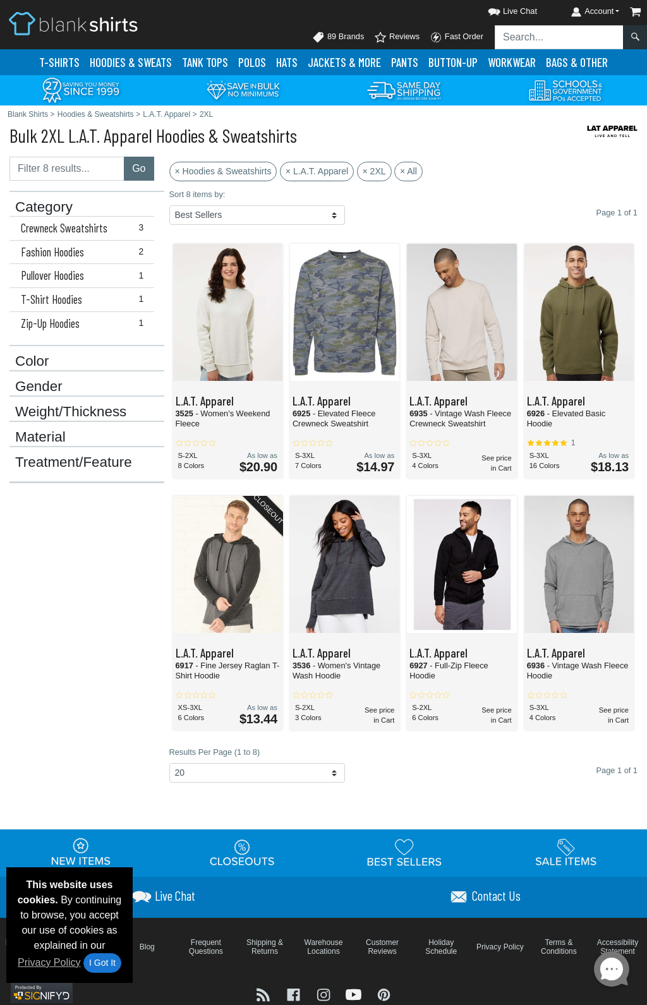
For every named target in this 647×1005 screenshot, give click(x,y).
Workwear (512, 62)
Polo (252, 62)
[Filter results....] (66, 169)
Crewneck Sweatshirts (85, 228)
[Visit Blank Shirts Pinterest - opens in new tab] (383, 994)
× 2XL (374, 171)
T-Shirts (59, 62)
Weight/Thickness (70, 412)
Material (40, 437)
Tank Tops (205, 62)
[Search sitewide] (559, 37)
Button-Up (453, 62)
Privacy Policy (49, 962)
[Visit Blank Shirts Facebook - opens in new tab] (295, 994)
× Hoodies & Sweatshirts (223, 171)
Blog (147, 946)
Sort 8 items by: (197, 194)
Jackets (344, 62)
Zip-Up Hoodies (85, 323)
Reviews (397, 37)
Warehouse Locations (324, 947)
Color (32, 361)
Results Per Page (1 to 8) (214, 752)
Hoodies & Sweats (131, 62)
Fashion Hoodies (85, 252)
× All (408, 171)
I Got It (102, 963)
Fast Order (456, 37)
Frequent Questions (206, 947)
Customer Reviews (382, 947)
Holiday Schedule (441, 947)
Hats (287, 62)
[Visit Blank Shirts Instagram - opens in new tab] (325, 994)
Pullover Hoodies (85, 275)
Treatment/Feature (73, 462)
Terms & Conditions (559, 947)
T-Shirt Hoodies (85, 299)
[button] (501, 9)
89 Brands (338, 37)
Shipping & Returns (264, 947)
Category (44, 207)
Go (138, 168)
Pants (404, 62)
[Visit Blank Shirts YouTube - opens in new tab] (355, 994)
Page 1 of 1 (617, 770)
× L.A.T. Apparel (317, 171)
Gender (39, 387)
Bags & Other (577, 62)
